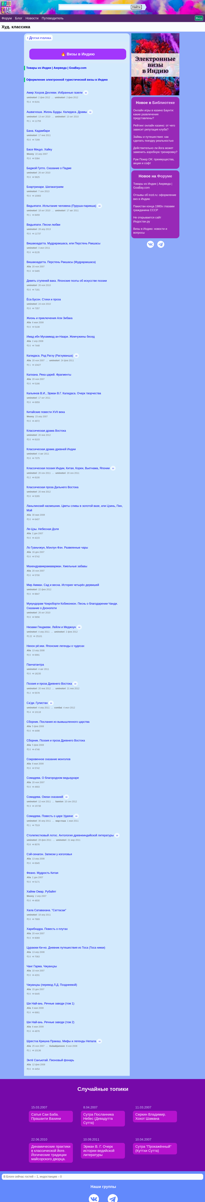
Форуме (164, 176)
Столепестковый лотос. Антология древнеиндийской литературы (70, 835)
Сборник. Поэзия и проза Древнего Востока (56, 740)
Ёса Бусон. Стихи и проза (44, 299)
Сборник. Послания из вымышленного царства (58, 721)
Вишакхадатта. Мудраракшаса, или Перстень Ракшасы (63, 243)
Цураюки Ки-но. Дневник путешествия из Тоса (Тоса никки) (66, 947)
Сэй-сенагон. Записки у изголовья (49, 854)
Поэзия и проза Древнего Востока (49, 683)
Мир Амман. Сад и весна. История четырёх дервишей (63, 585)
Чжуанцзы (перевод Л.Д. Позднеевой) (52, 984)
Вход (199, 18)
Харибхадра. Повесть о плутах (47, 929)
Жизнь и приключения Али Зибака (50, 318)
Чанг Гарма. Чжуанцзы (42, 966)
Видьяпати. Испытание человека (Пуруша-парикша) (61, 205)
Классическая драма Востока (46, 430)
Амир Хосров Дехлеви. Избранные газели (54, 92)
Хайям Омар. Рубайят (41, 891)
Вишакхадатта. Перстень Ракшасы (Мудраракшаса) (61, 262)
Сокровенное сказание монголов (48, 759)
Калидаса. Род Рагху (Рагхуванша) (50, 355)
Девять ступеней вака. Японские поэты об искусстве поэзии (67, 280)
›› (86, 92)
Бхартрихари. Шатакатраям (45, 186)
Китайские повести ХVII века (46, 412)
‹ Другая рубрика (39, 38)
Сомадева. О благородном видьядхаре (53, 777)
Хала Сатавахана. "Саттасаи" (46, 910)
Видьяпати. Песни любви (43, 224)
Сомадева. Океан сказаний (45, 796)
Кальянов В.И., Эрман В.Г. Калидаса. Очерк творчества (64, 393)
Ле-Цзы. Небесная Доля (43, 529)
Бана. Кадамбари (38, 130)
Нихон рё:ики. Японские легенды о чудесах (55, 646)
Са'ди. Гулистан (37, 703)
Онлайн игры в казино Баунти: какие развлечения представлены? (153, 114)
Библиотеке (163, 102)
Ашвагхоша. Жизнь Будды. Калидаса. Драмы (57, 112)
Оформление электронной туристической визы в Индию (67, 79)
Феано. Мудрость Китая (42, 872)
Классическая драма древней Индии (51, 449)
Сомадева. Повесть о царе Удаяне (50, 816)
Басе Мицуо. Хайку (39, 149)
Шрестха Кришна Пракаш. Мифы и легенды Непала (61, 1041)
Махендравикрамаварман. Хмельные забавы (57, 566)
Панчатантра (35, 664)
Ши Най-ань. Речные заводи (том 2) (50, 1022)
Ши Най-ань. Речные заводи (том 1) (50, 1003)
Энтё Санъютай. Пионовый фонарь (50, 1060)
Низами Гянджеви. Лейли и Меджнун (51, 627)
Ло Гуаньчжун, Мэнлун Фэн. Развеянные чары (57, 547)
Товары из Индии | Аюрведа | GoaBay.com (56, 67)
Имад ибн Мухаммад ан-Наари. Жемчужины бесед (61, 336)
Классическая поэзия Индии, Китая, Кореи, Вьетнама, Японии (68, 468)
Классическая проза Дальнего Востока (52, 487)
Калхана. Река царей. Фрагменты (49, 374)
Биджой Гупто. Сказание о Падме (49, 168)
